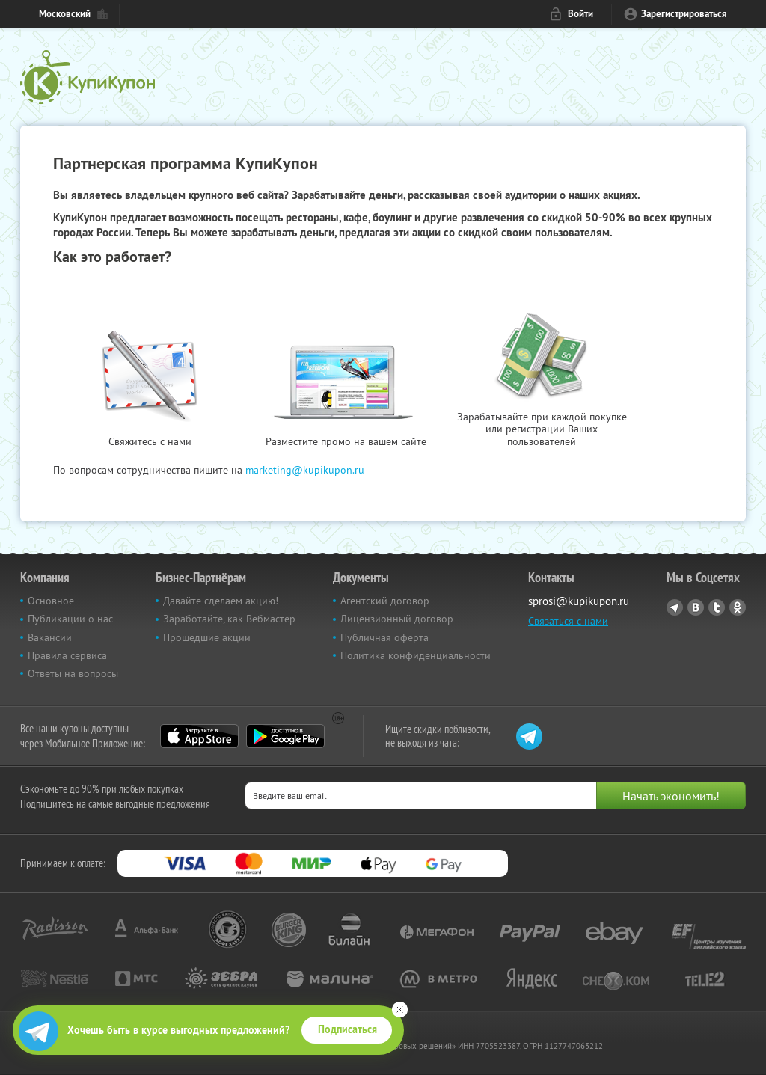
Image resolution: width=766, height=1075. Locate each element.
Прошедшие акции (207, 637)
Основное (51, 600)
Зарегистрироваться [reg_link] (684, 13)
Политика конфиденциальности (415, 655)
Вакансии (50, 637)
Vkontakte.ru (695, 607)
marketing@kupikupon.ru (304, 470)
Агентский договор (384, 600)
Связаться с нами (568, 621)
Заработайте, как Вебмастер (229, 618)
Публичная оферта (384, 637)
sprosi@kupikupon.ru (578, 601)
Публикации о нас (70, 618)
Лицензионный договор (396, 618)
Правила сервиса (67, 655)
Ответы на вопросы (73, 673)
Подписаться (347, 1029)
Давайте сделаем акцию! (220, 600)
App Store (199, 736)
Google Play (285, 736)
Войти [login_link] (580, 13)
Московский (65, 13)
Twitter (716, 607)
